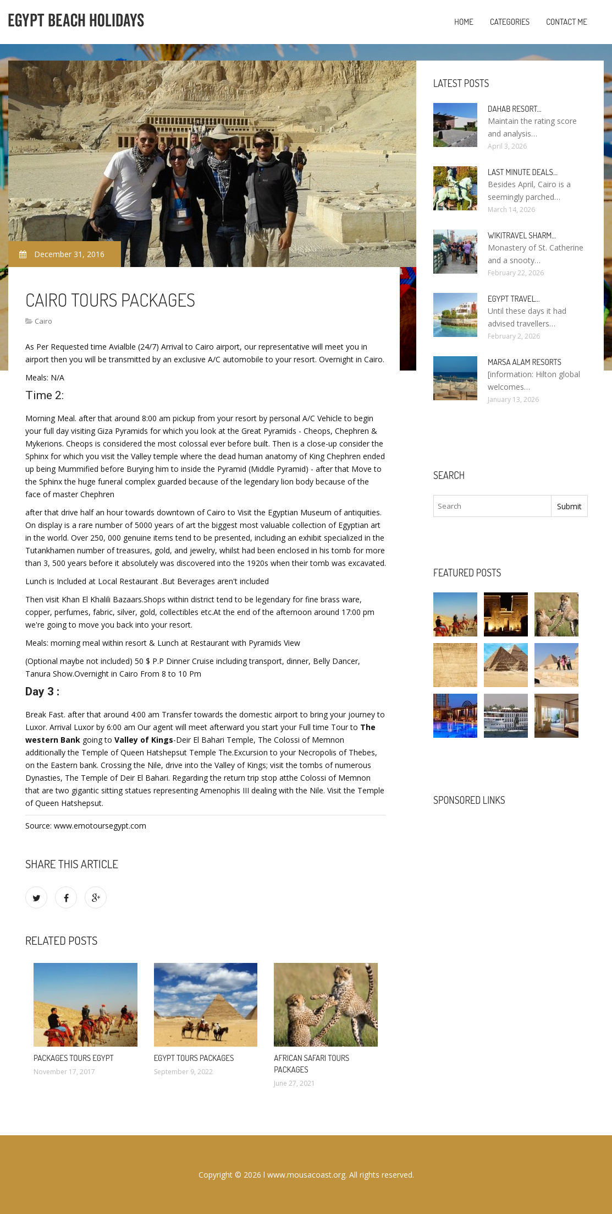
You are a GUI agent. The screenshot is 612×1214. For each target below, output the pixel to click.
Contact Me (566, 22)
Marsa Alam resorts (524, 362)
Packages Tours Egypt (74, 1058)
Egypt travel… (514, 298)
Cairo (43, 321)
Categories (510, 22)
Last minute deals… (523, 172)
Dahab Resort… (515, 109)
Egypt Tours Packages (194, 1058)
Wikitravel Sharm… (522, 235)
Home (463, 22)
